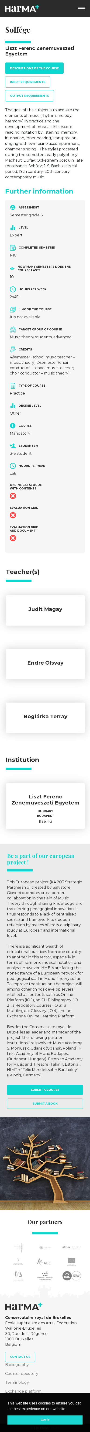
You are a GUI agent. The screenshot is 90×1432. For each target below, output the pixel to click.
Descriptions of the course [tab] (34, 68)
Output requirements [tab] (29, 95)
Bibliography (17, 1365)
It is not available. (25, 317)
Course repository (21, 1373)
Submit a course (45, 1090)
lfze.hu (45, 821)
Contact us (20, 1357)
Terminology (17, 1382)
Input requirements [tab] (27, 82)
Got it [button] (45, 1420)
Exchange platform (23, 1391)
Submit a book (45, 1103)
